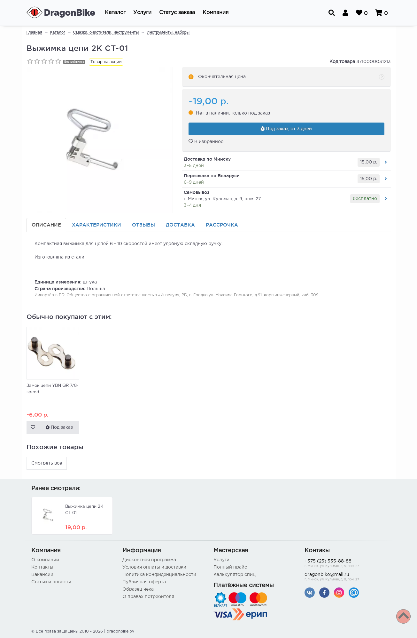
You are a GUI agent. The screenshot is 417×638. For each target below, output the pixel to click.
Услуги (221, 560)
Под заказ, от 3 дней (286, 129)
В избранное (206, 142)
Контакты (42, 567)
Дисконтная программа (149, 560)
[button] (115, 13)
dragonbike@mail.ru (345, 577)
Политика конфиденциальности (159, 575)
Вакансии (42, 575)
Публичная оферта (144, 582)
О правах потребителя (148, 597)
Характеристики (96, 224)
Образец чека (138, 589)
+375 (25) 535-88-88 (345, 564)
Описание (46, 224)
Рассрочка (222, 224)
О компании (45, 560)
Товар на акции (106, 62)
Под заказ (59, 427)
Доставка (180, 224)
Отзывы (143, 224)
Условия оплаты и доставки (154, 567)
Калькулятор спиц (234, 575)
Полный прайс (230, 567)
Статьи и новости (51, 582)
